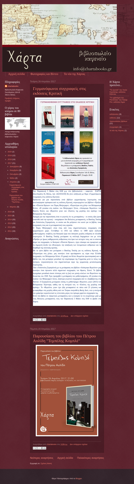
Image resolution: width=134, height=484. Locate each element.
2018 (10, 159)
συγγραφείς (114, 127)
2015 (10, 216)
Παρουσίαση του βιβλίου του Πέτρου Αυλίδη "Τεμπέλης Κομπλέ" (64, 338)
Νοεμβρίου (14, 170)
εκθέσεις (113, 118)
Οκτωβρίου (14, 174)
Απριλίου (13, 182)
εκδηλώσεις (114, 114)
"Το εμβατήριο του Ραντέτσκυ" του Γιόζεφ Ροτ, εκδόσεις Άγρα (118, 100)
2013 (10, 223)
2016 (10, 212)
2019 (10, 155)
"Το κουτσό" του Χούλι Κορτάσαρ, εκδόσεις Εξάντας (118, 92)
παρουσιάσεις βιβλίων (118, 121)
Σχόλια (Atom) (46, 463)
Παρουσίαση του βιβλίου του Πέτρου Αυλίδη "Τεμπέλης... (16, 198)
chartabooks (13, 86)
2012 (10, 227)
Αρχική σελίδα (16, 73)
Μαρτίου (13, 207)
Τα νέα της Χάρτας (74, 73)
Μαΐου (12, 178)
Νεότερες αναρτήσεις (41, 458)
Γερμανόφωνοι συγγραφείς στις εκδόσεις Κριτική (59, 91)
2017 (10, 163)
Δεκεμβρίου (14, 166)
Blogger (79, 478)
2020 (10, 152)
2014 (10, 219)
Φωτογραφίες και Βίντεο (44, 73)
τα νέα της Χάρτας (117, 130)
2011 (10, 231)
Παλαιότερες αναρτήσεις (90, 458)
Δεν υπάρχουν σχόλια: (79, 316)
